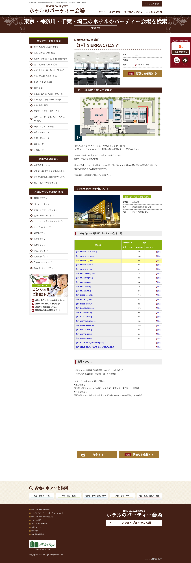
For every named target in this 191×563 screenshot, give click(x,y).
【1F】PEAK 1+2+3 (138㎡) (85, 273)
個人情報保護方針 (37, 534)
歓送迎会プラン (41, 256)
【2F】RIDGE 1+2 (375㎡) (84, 295)
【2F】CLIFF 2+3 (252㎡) (84, 326)
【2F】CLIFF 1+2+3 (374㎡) (85, 321)
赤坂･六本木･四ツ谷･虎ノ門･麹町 (49, 70)
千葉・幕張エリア (42, 138)
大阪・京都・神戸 (122, 496)
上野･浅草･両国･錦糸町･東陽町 (137, 197)
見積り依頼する (181, 52)
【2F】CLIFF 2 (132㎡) (83, 334)
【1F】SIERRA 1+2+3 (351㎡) (86, 252)
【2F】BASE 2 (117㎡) (83, 317)
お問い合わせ (36, 527)
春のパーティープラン (44, 268)
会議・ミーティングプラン (46, 210)
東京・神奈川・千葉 (41, 496)
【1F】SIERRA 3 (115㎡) (84, 269)
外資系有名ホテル (42, 165)
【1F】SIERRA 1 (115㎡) (84, 261)
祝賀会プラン (40, 245)
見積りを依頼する (142, 73)
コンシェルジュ (151, 4)
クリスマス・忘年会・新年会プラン (50, 221)
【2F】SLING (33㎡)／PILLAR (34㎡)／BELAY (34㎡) (94, 347)
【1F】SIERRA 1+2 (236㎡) (85, 256)
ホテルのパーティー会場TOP (41, 510)
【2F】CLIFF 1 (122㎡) (83, 330)
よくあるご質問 (154, 12)
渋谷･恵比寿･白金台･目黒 (45, 76)
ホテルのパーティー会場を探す (42, 517)
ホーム (102, 12)
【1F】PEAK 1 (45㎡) (83, 282)
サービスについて (133, 12)
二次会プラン (40, 239)
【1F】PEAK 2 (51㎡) (83, 286)
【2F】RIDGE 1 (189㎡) (83, 299)
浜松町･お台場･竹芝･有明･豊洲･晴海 (50, 58)
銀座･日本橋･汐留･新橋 (44, 53)
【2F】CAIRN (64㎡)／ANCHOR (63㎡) (89, 343)
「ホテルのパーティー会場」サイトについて (47, 513)
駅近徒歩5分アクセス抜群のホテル (49, 171)
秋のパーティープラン (44, 215)
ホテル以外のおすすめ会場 (46, 183)
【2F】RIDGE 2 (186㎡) (83, 304)
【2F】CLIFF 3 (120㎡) (83, 338)
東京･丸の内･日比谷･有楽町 (46, 47)
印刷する (98, 454)
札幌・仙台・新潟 (68, 496)
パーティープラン (42, 204)
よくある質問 (36, 520)
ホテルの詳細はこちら (141, 212)
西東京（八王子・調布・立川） (48, 111)
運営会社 (34, 531)
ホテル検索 (115, 12)
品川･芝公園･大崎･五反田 (45, 64)
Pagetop (185, 64)
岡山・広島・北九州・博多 (149, 496)
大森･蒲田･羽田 (41, 105)
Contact (177, 64)
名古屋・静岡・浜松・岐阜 (95, 496)
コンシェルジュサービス (40, 524)
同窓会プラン (40, 233)
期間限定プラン (41, 198)
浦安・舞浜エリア (42, 132)
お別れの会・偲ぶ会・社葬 (42, 545)
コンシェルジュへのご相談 (135, 522)
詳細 (158, 252)
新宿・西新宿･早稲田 (43, 82)
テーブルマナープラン (44, 227)
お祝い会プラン (41, 250)
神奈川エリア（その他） (45, 126)
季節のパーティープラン (45, 262)
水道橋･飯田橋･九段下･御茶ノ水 (48, 94)
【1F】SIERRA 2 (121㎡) (84, 265)
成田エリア (39, 144)
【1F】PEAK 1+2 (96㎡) (84, 278)
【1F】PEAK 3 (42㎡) (83, 291)
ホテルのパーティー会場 (57, 9)
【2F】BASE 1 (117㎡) (83, 313)
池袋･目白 (38, 88)
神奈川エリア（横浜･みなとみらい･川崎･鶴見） (51, 119)
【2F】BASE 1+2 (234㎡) (84, 308)
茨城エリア (39, 150)
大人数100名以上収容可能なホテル (49, 177)
